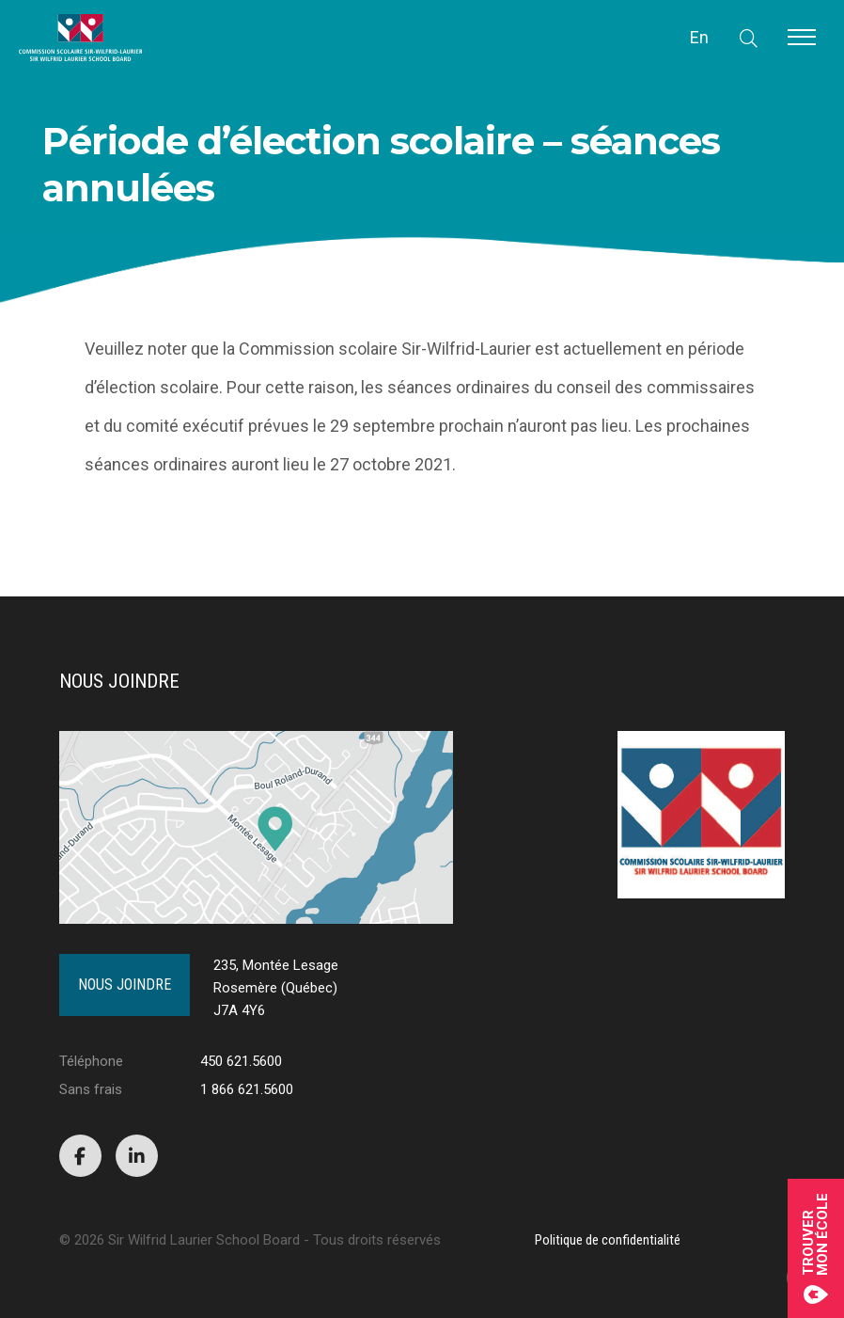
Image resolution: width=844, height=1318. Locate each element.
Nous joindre (124, 984)
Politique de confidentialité (607, 1239)
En (699, 37)
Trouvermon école (816, 1248)
